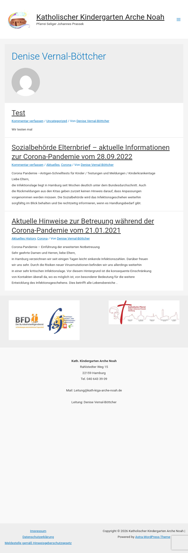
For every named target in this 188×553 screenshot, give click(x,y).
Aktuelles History (24, 238)
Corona (66, 165)
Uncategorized (56, 121)
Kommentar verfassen (27, 121)
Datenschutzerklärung (38, 537)
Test (18, 113)
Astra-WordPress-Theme (152, 537)
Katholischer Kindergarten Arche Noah (100, 16)
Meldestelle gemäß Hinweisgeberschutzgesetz (38, 543)
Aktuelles (53, 165)
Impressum (38, 531)
